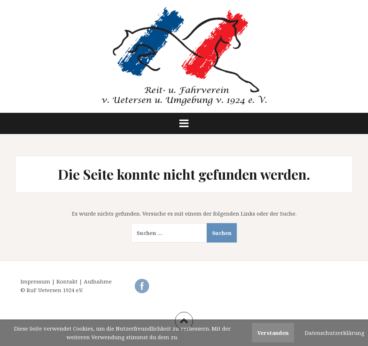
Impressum (36, 281)
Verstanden (273, 332)
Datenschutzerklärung (334, 332)
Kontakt (67, 281)
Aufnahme (98, 281)
